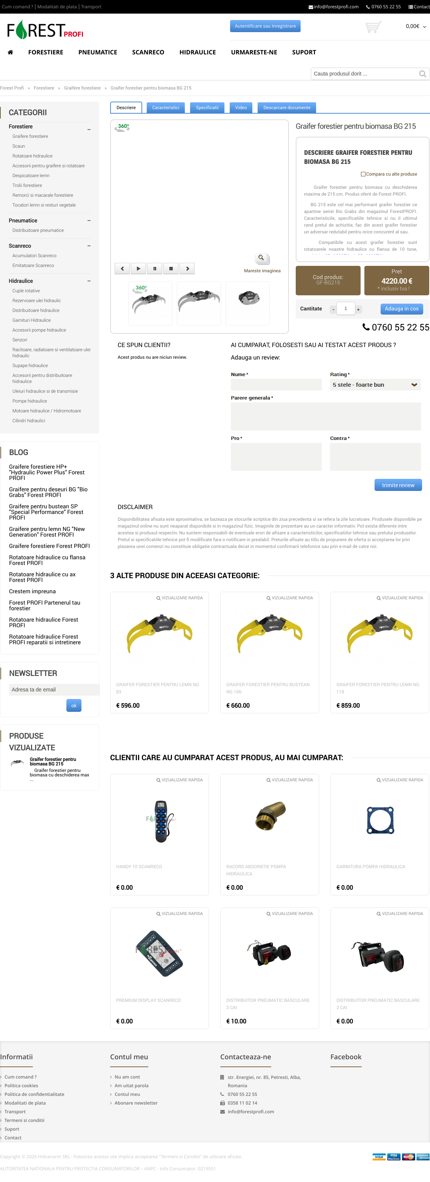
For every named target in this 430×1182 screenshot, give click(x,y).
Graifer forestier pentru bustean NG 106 (268, 688)
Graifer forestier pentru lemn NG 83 (157, 688)
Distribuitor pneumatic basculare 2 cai (378, 1004)
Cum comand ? (17, 7)
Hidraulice (198, 52)
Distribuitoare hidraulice (36, 310)
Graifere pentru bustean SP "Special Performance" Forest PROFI (46, 512)
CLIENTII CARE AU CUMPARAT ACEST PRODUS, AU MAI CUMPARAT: (226, 757)
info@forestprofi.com (334, 7)
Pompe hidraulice (29, 401)
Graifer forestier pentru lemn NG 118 (377, 688)
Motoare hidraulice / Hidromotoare (46, 411)
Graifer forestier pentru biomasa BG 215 (53, 761)
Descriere (126, 108)
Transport (91, 7)
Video (241, 108)
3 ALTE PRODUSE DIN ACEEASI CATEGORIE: (185, 575)
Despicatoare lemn (31, 176)
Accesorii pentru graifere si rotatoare (48, 166)
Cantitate (311, 308)
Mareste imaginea (262, 263)
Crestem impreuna (32, 591)
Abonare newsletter (136, 1103)
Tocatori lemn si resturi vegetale (44, 205)
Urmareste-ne (254, 52)
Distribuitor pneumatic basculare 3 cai (268, 1004)
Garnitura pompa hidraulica (370, 867)
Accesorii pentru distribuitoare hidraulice (42, 378)
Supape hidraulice (30, 366)
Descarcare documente (286, 108)
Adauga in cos (402, 308)
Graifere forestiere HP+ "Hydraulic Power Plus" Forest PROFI (46, 472)
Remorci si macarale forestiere (42, 195)
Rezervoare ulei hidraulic (36, 301)
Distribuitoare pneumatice (38, 230)
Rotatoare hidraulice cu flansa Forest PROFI (47, 560)
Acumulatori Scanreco (34, 256)
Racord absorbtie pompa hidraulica (256, 870)
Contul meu (127, 1094)
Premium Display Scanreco (148, 1000)
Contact (419, 7)
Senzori (19, 340)
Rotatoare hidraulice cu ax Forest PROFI (42, 577)
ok (74, 705)
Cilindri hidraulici (28, 421)
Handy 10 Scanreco (139, 867)
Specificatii (207, 108)
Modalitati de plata (57, 7)
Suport (304, 52)
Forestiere (45, 52)
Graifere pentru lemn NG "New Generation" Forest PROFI (47, 532)
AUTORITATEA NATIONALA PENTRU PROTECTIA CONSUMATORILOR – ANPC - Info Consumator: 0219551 (108, 1169)
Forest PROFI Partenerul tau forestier (44, 605)
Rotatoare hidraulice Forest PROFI (43, 622)
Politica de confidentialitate (34, 1094)
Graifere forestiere (30, 136)
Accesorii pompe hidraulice (39, 330)
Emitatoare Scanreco (33, 265)
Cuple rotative (26, 291)
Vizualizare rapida (180, 598)
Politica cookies (21, 1085)
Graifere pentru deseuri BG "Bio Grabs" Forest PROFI (48, 492)
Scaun (18, 146)
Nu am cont (127, 1077)
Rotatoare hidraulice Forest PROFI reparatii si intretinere (45, 639)
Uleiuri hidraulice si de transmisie (45, 391)
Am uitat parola (132, 1085)
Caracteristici (166, 108)
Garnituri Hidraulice (31, 320)
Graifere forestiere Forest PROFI (49, 546)
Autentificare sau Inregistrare (265, 26)
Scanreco (148, 52)
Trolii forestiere (27, 185)
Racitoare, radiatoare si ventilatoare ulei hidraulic (51, 353)
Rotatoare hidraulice (32, 156)
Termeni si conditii (25, 1120)
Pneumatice (97, 52)
